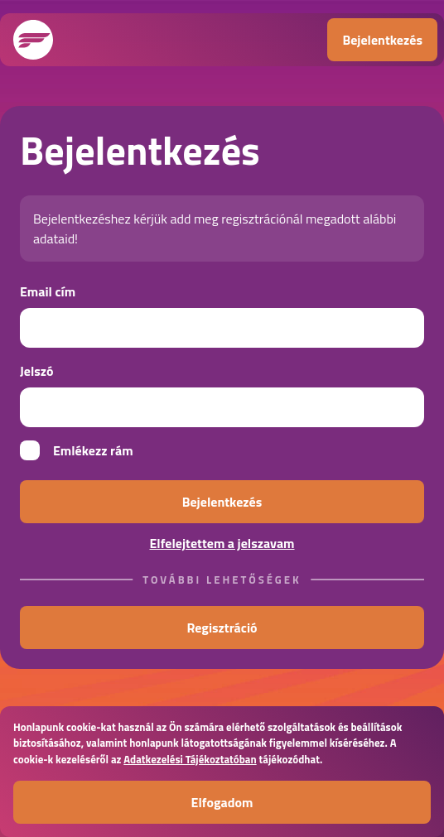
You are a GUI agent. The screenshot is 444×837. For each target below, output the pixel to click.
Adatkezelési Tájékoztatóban (189, 759)
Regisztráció (221, 627)
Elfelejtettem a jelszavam (221, 543)
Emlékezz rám (76, 450)
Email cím (47, 291)
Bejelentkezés (382, 40)
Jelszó (37, 371)
